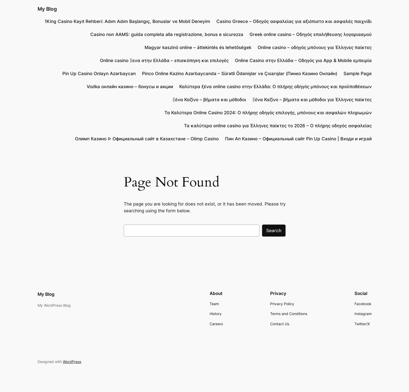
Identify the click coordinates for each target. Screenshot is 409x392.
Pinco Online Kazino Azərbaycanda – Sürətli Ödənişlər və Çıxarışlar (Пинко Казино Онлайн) (239, 73)
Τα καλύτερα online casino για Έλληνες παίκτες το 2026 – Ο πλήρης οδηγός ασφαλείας (278, 125)
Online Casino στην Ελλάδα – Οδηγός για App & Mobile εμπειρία (303, 60)
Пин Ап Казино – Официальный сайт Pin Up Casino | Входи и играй (298, 138)
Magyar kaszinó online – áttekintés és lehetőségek (198, 47)
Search (273, 230)
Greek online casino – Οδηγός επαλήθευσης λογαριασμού (311, 34)
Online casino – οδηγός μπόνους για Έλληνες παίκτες (315, 47)
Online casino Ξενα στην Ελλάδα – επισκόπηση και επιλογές (164, 60)
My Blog (47, 9)
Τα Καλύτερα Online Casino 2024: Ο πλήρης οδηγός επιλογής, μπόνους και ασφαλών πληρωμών (268, 112)
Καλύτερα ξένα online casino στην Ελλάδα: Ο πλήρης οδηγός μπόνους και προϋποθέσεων (275, 86)
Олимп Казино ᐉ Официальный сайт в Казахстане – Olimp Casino (147, 138)
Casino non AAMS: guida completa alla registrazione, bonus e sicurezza (166, 34)
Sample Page (357, 73)
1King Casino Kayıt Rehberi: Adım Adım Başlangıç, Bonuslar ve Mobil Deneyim (127, 21)
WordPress (72, 361)
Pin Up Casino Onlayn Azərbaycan (99, 73)
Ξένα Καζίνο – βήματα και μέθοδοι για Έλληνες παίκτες (312, 99)
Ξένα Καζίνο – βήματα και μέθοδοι (209, 99)
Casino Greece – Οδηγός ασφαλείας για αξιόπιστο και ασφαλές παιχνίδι (294, 21)
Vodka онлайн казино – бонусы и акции (130, 86)
